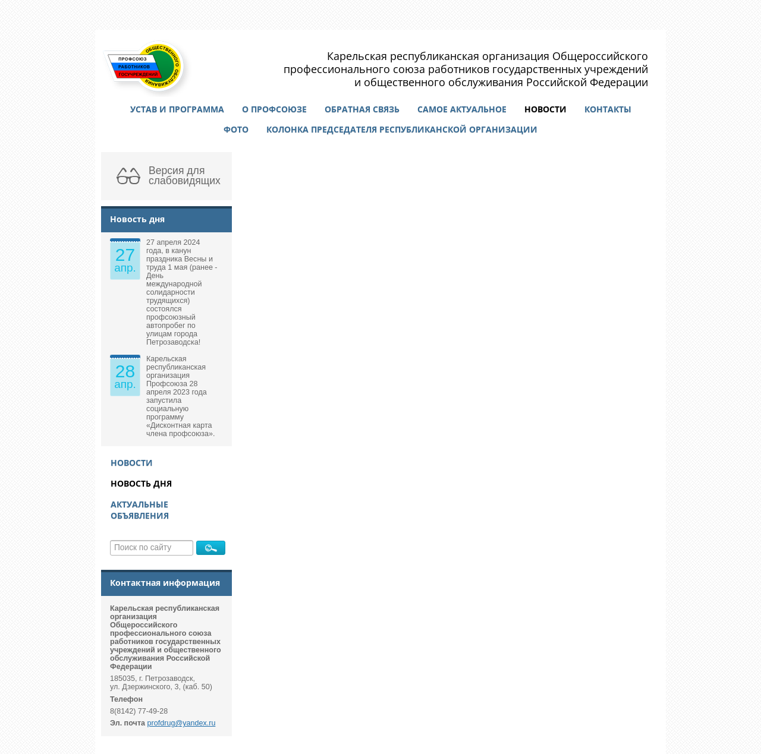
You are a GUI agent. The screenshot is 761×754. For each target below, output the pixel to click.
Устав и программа (177, 109)
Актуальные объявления (140, 510)
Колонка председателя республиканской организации (401, 129)
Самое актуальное (462, 109)
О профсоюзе (274, 109)
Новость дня (141, 483)
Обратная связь (362, 109)
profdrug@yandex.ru (181, 723)
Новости (545, 109)
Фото (236, 129)
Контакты (607, 109)
